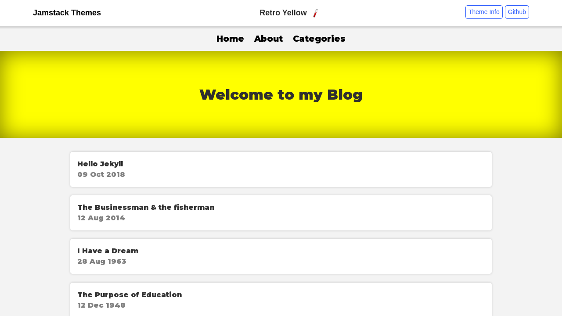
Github (517, 11)
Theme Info (484, 11)
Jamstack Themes (67, 12)
